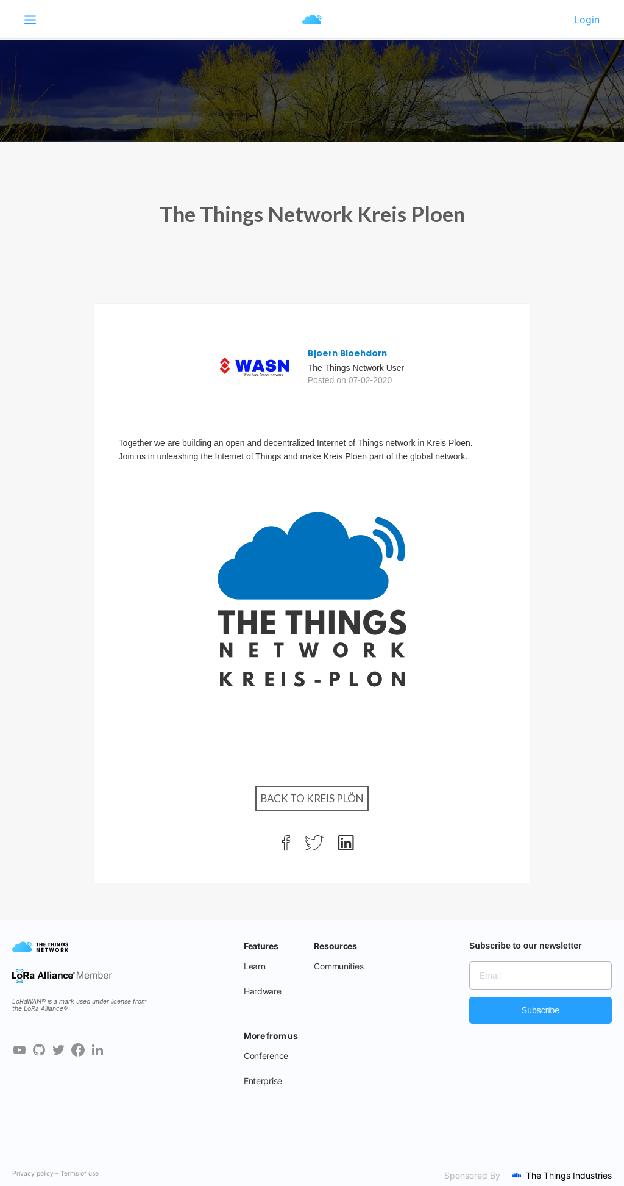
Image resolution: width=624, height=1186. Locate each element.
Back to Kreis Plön (312, 798)
